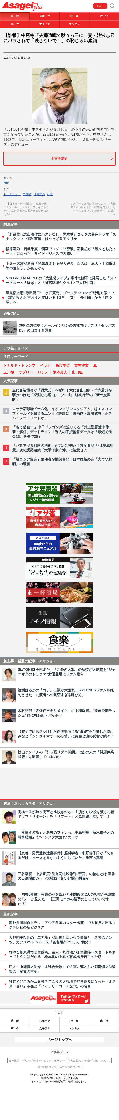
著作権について (47, 1067)
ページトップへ (59, 1040)
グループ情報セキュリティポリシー (43, 1060)
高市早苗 (62, 365)
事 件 (15, 24)
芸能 (6, 182)
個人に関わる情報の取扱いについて (89, 1060)
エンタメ (74, 24)
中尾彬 (27, 194)
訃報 (50, 194)
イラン (45, 365)
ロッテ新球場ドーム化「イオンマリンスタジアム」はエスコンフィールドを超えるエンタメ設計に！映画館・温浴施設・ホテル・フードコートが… (62, 413)
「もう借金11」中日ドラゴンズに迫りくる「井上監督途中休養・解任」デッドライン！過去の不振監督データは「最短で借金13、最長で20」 (62, 431)
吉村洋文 (81, 365)
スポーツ (44, 16)
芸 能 (15, 16)
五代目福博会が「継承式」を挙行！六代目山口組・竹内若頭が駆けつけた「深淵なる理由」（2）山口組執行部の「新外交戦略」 (62, 395)
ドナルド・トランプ (19, 365)
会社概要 (14, 1060)
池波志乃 (39, 194)
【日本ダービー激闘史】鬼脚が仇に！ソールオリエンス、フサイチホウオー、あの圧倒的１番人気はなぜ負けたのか (26, 209)
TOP (100, 6)
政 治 (104, 16)
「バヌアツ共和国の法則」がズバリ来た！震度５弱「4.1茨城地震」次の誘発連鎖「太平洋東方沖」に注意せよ (62, 448)
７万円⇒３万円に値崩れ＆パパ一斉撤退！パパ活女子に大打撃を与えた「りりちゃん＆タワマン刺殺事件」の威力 (93, 209)
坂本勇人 (60, 372)
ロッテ (43, 372)
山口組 (77, 372)
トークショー (12, 194)
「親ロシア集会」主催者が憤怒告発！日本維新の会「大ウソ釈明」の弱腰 (62, 461)
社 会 (74, 16)
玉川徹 (8, 372)
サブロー (26, 372)
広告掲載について (70, 1067)
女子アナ (44, 24)
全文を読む (60, 158)
